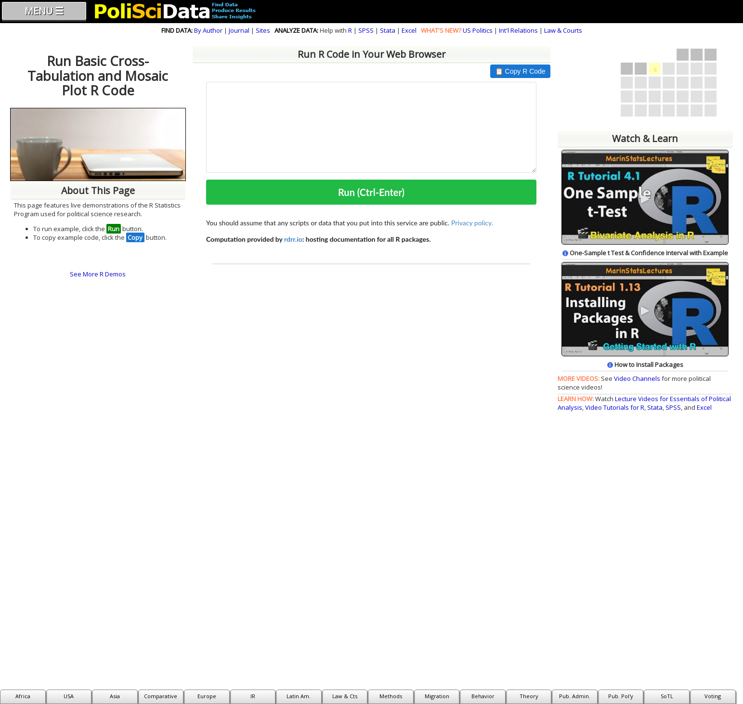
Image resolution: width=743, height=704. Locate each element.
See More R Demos (98, 274)
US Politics (478, 30)
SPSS (366, 30)
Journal (239, 30)
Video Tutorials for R (614, 407)
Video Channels (637, 378)
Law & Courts (563, 30)
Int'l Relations (518, 30)
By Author (208, 30)
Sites (263, 30)
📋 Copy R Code (520, 71)
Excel (409, 30)
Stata (387, 30)
